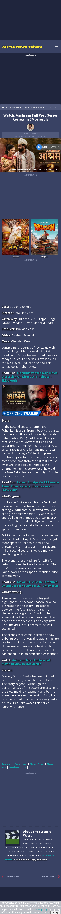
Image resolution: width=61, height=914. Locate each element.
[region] (30, 20)
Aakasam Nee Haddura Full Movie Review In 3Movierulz (26, 662)
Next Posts (51, 877)
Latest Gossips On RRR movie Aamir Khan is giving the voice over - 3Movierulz (30, 486)
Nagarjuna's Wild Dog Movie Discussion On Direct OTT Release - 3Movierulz (30, 376)
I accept (55, 912)
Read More (48, 855)
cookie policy (40, 909)
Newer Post (9, 877)
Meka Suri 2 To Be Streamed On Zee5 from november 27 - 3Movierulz (30, 584)
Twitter (9, 859)
